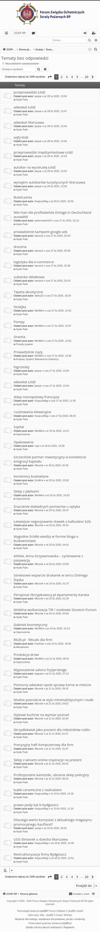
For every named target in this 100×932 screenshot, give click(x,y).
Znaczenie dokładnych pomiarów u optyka (47, 506)
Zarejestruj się (33, 40)
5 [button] (77, 77)
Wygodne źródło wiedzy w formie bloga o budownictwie (46, 538)
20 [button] (86, 77)
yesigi (38, 828)
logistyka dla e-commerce (34, 262)
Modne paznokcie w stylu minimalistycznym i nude (53, 700)
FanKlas (39, 644)
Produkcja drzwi (26, 654)
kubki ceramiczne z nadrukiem (38, 790)
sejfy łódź (21, 137)
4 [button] (72, 77)
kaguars (39, 673)
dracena (20, 247)
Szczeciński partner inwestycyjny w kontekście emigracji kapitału (50, 459)
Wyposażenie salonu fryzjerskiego (40, 670)
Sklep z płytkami (26, 491)
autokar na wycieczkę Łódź (35, 167)
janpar (38, 96)
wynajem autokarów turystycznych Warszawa (49, 182)
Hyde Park (22, 99)
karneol (39, 236)
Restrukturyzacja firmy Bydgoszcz (40, 854)
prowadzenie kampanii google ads (41, 232)
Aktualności (22, 647)
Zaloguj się (11, 40)
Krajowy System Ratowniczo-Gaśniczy (37, 359)
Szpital (19, 427)
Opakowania (23, 442)
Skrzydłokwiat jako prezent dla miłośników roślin (52, 730)
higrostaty (21, 367)
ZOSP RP (20, 33)
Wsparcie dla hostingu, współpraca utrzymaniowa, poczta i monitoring (50, 919)
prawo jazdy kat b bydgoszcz (36, 805)
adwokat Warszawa (29, 122)
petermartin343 (43, 220)
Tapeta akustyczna (28, 292)
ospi (37, 446)
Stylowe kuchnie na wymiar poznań (41, 715)
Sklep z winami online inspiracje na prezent (48, 760)
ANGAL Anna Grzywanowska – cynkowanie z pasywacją (48, 558)
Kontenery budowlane (31, 476)
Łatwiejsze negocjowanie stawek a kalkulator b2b (52, 521)
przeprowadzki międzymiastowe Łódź (43, 152)
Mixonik (39, 465)
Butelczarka (23, 197)
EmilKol (39, 480)
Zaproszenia (23, 434)
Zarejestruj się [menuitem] (94, 34)
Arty (42, 915)
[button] (49, 77)
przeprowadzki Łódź (29, 92)
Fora (34, 34)
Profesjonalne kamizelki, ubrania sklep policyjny (51, 775)
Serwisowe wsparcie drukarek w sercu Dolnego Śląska (51, 577)
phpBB (43, 911)
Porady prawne (24, 344)
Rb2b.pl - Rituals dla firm (33, 640)
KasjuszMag (41, 201)
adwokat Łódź (25, 107)
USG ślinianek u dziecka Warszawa (41, 839)
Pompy (19, 322)
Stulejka (20, 307)
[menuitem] (96, 49)
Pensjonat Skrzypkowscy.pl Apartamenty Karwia (51, 595)
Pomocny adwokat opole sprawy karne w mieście (52, 685)
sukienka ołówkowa (29, 277)
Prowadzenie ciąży (28, 352)
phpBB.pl (66, 923)
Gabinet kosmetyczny (30, 625)
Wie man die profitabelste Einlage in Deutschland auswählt (52, 214)
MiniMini (39, 310)
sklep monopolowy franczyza (36, 397)
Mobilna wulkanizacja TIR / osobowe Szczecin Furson (55, 610)
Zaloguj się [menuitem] (86, 34)
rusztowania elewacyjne (32, 412)
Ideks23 (39, 295)
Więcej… (7, 34)
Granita (19, 337)
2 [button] (61, 77)
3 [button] (67, 77)
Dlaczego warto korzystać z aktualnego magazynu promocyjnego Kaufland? (53, 822)
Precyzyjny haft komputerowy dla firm (43, 745)
